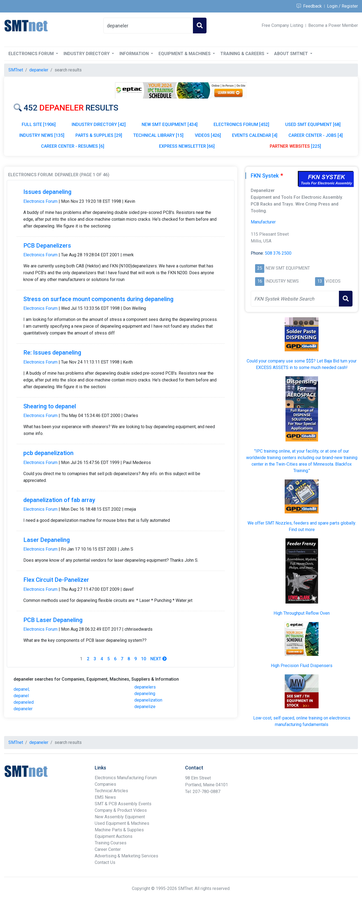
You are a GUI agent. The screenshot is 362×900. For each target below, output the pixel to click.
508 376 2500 (278, 253)
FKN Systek (265, 175)
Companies (105, 784)
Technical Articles (111, 790)
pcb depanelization (48, 453)
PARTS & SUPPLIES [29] (98, 135)
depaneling (144, 693)
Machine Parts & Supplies (119, 829)
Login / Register (342, 6)
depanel (21, 695)
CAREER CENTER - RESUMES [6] (72, 146)
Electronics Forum (40, 201)
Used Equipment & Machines (122, 823)
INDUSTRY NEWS (277, 281)
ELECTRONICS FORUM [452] (241, 124)
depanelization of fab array (59, 500)
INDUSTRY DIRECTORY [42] (99, 124)
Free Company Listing (282, 25)
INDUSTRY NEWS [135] (41, 135)
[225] (295, 146)
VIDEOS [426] (208, 135)
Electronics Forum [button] (31, 53)
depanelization (148, 700)
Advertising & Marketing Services (126, 855)
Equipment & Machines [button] (185, 53)
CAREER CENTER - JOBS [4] (315, 135)
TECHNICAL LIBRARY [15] (158, 135)
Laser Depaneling (46, 539)
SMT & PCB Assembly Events (123, 803)
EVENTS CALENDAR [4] (254, 135)
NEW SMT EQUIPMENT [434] (170, 124)
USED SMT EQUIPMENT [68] (313, 124)
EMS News (105, 797)
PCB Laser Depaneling (52, 620)
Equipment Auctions (113, 836)
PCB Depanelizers (47, 245)
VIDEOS (328, 281)
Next (158, 658)
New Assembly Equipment (120, 816)
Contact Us (105, 862)
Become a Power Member (333, 25)
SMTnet (15, 69)
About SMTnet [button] (291, 53)
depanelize (144, 706)
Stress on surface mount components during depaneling (98, 299)
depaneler (23, 708)
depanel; (22, 689)
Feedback (309, 6)
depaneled (24, 702)
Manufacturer (263, 222)
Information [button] (134, 53)
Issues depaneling (47, 191)
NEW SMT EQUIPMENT (282, 268)
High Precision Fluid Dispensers (301, 665)
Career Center (108, 849)
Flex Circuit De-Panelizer (56, 579)
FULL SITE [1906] (39, 124)
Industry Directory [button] (87, 53)
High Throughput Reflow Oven (302, 613)
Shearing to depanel (49, 406)
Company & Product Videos (121, 810)
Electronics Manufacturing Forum (126, 777)
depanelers (145, 687)
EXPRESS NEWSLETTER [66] (187, 146)
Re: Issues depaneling (52, 352)
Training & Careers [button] (242, 53)
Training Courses (110, 842)
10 (143, 658)
